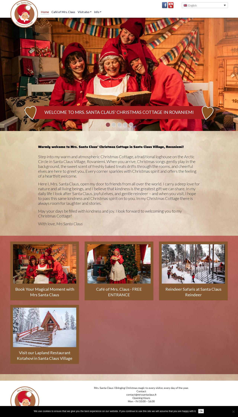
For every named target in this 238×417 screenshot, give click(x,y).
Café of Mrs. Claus (63, 12)
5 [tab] (131, 124)
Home (45, 12)
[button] (205, 5)
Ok (201, 411)
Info (97, 12)
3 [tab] (119, 124)
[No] (233, 411)
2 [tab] (113, 124)
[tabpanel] (119, 74)
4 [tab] (125, 124)
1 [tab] (108, 124)
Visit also (84, 12)
